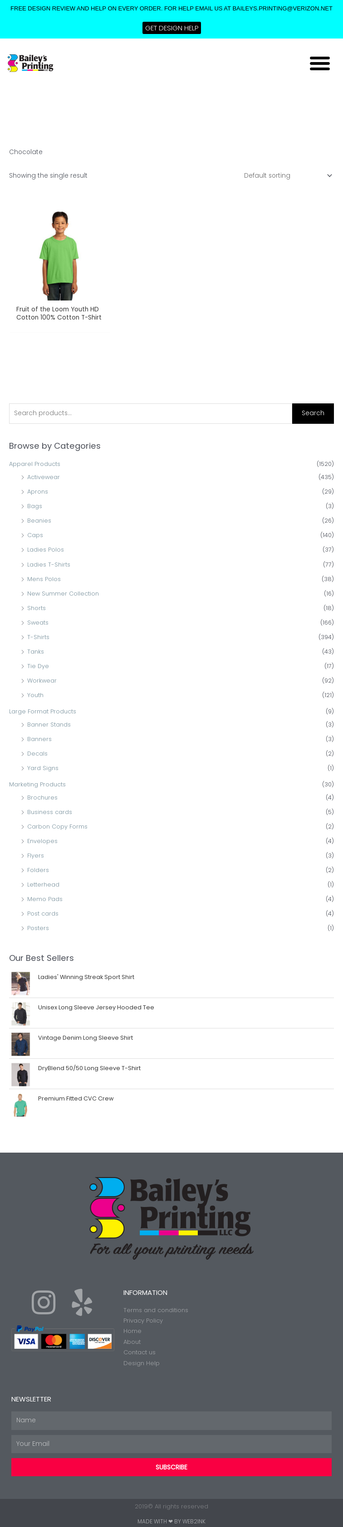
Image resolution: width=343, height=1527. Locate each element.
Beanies (39, 520)
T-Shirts (38, 637)
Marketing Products (37, 784)
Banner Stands (49, 724)
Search (313, 413)
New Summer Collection (63, 593)
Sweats (38, 622)
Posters (38, 928)
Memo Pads (45, 899)
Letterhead (43, 884)
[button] (320, 63)
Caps (35, 535)
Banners (39, 739)
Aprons (37, 491)
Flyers (35, 855)
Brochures (42, 797)
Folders (38, 870)
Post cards (43, 913)
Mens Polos (44, 579)
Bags (34, 506)
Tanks (35, 651)
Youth (35, 695)
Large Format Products (42, 711)
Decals (37, 753)
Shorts (36, 608)
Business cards (49, 812)
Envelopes (42, 841)
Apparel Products (34, 464)
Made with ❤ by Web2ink (171, 1521)
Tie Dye (38, 666)
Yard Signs (43, 768)
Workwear (42, 680)
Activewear (43, 477)
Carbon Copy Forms (57, 826)
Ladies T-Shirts (48, 564)
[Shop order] (286, 175)
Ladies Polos (45, 549)
